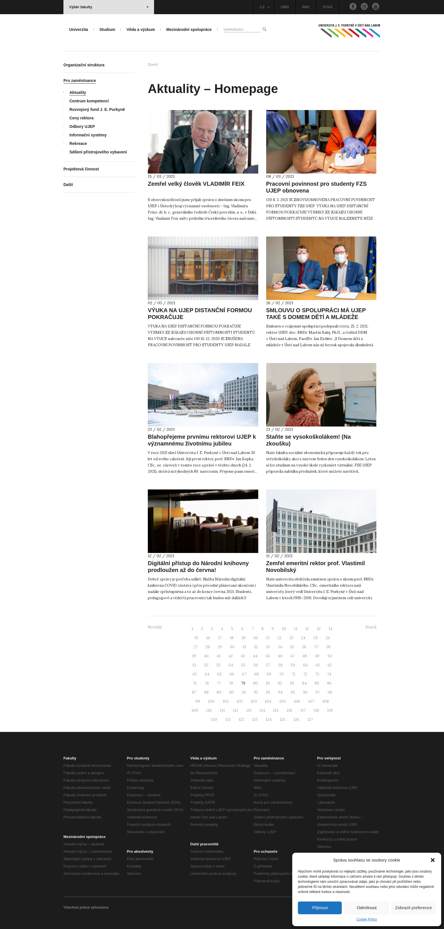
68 (256, 674)
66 (232, 674)
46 (280, 655)
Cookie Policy (367, 919)
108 (325, 701)
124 (269, 719)
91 (244, 692)
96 (305, 692)
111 (222, 710)
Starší (371, 627)
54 (231, 665)
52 (206, 665)
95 (293, 692)
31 (244, 646)
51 (194, 665)
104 (268, 701)
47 (292, 655)
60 (305, 665)
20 (255, 637)
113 (248, 710)
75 (195, 683)
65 (219, 674)
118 (316, 710)
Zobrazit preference (413, 907)
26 (328, 637)
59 (293, 665)
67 (244, 674)
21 (268, 637)
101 (226, 701)
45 (267, 655)
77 (219, 683)
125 (282, 719)
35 (292, 646)
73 (317, 674)
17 (220, 637)
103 (254, 701)
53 (218, 665)
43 (243, 655)
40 (206, 655)
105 (282, 701)
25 (315, 637)
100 (211, 701)
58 (280, 665)
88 (206, 692)
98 (330, 692)
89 (219, 692)
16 (208, 637)
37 (316, 646)
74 (329, 674)
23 (291, 637)
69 (269, 674)
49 (317, 655)
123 (255, 719)
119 (330, 710)
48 (304, 655)
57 (268, 665)
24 (303, 637)
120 (214, 719)
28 (208, 646)
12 (307, 628)
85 (317, 683)
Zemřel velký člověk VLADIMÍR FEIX (196, 184)
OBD (285, 7)
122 (241, 719)
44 (255, 655)
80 (255, 683)
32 (256, 646)
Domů (153, 64)
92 (256, 692)
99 (197, 701)
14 (330, 628)
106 (297, 701)
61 (318, 665)
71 (293, 674)
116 (289, 710)
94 (280, 692)
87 (194, 692)
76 (207, 683)
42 (231, 655)
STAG (327, 7)
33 (268, 646)
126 (296, 719)
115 (276, 710)
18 (232, 637)
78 (231, 683)
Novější (155, 627)
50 (329, 655)
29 (220, 646)
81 (268, 683)
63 (195, 674)
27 (196, 646)
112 (235, 710)
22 (279, 637)
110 (209, 710)
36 (304, 646)
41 (219, 655)
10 (284, 628)
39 (194, 655)
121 (227, 719)
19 (244, 637)
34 (280, 646)
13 (319, 628)
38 (328, 646)
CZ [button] (264, 7)
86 (329, 683)
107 (311, 701)
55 (243, 665)
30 (232, 646)
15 (196, 637)
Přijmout (320, 907)
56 (255, 665)
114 (262, 710)
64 (207, 674)
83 (292, 683)
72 (305, 674)
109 (194, 710)
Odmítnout (367, 907)
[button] (433, 860)
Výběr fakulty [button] (109, 7)
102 (239, 701)
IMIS (306, 7)
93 (268, 692)
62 (330, 665)
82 (280, 683)
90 (231, 692)
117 (303, 710)
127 (310, 719)
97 (317, 692)
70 (281, 674)
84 (304, 683)
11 (295, 628)
